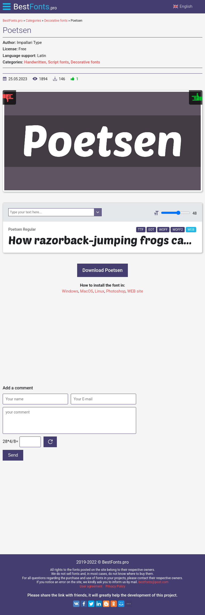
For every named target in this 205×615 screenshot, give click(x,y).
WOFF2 (177, 229)
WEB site (135, 291)
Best (35, 6)
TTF (141, 229)
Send (13, 455)
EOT (151, 229)
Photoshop (116, 291)
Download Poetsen (102, 270)
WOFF (163, 229)
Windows (70, 291)
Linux (99, 291)
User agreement (91, 586)
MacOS (86, 291)
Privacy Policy (115, 586)
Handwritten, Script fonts (46, 62)
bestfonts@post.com (153, 582)
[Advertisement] (102, 337)
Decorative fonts (85, 62)
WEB (191, 229)
